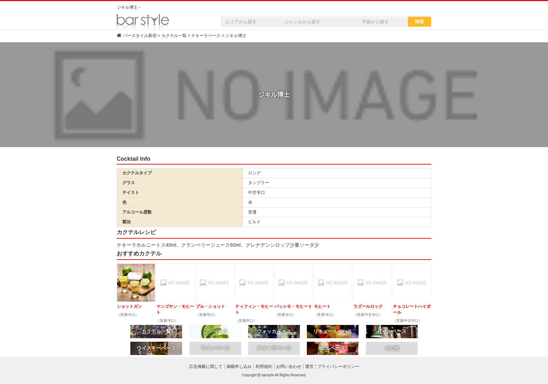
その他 (391, 348)
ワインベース (215, 348)
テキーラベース (274, 348)
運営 (309, 366)
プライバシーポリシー (338, 366)
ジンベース (215, 331)
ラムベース (332, 348)
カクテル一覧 (156, 331)
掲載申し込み (239, 366)
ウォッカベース (274, 331)
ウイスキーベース (156, 348)
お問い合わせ (288, 366)
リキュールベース (332, 331)
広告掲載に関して (206, 366)
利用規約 (263, 366)
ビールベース (391, 331)
